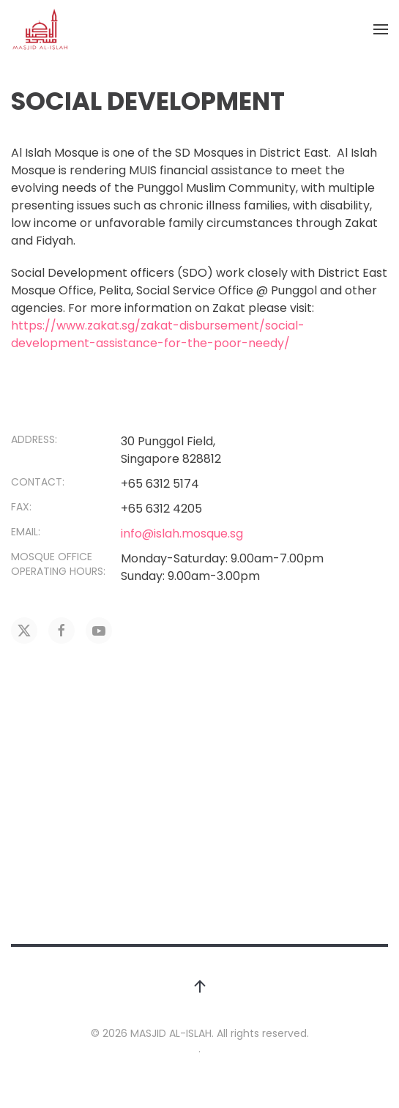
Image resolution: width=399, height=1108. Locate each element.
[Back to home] (40, 29)
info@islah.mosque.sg (182, 533)
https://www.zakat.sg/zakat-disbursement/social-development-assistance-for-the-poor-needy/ (158, 334)
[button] (380, 29)
